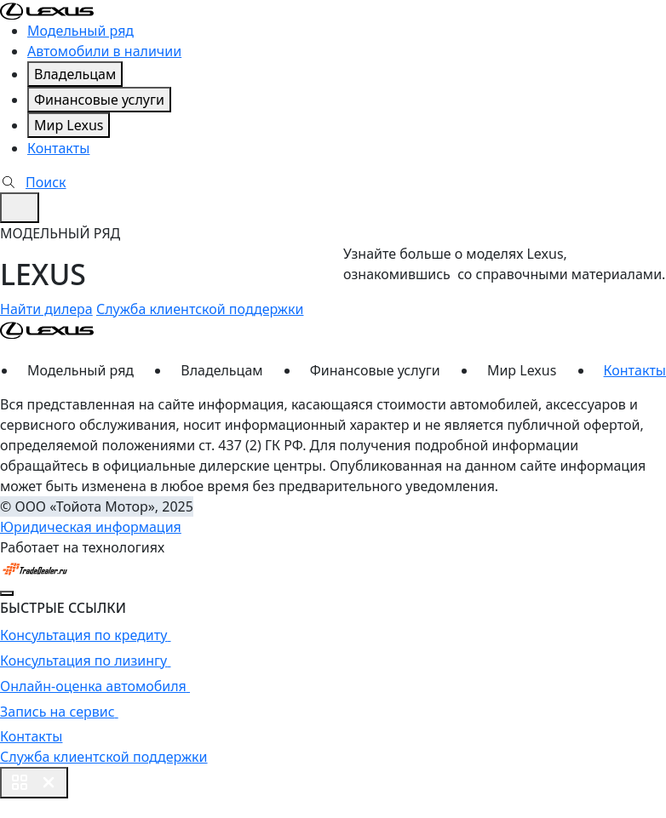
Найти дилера (46, 309)
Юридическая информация (90, 527)
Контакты (58, 148)
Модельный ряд (80, 30)
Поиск (33, 182)
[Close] (7, 593)
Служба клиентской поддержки (200, 309)
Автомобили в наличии (104, 51)
